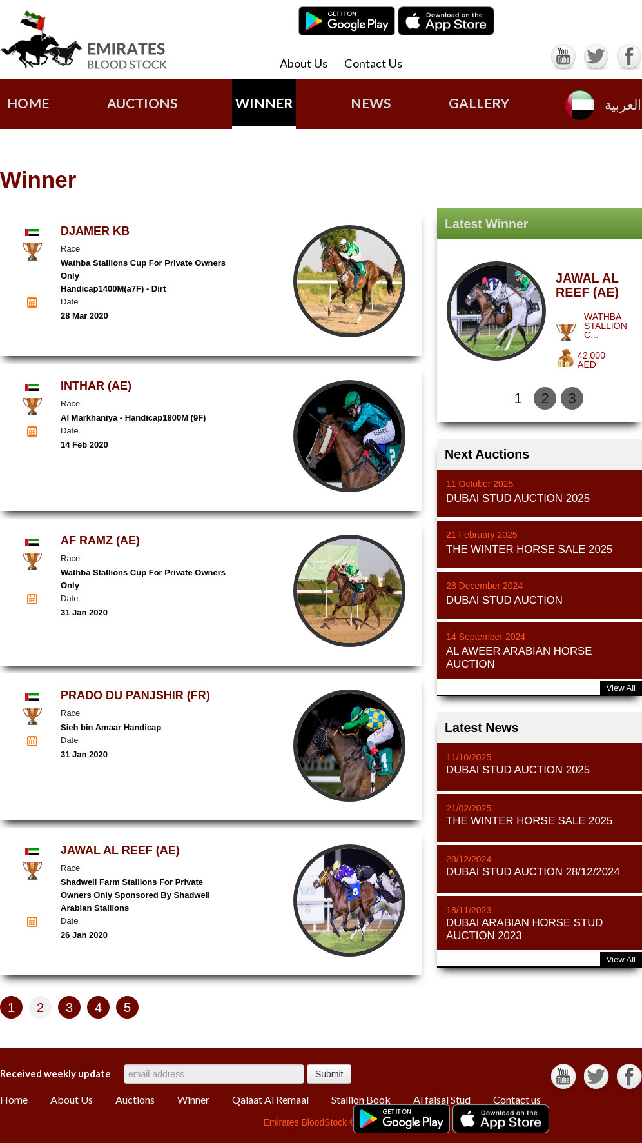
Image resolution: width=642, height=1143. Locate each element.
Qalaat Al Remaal (270, 1099)
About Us (303, 63)
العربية (623, 105)
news (371, 103)
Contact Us (373, 63)
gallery (479, 103)
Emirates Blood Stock (83, 39)
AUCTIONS (142, 103)
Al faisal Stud (442, 1099)
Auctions (135, 1099)
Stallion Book (361, 1099)
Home (28, 103)
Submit (329, 1074)
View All (621, 688)
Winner (264, 103)
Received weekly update (55, 1073)
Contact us (517, 1099)
